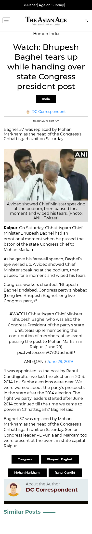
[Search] (86, 21)
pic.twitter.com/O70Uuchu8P (46, 352)
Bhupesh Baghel (60, 459)
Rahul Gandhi (65, 472)
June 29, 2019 (60, 361)
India (46, 99)
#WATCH (18, 314)
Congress (25, 459)
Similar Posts (22, 511)
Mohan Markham (27, 472)
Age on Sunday (51, 5)
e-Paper (30, 5)
